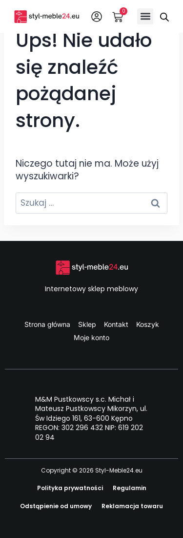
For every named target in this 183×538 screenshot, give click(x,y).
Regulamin (129, 488)
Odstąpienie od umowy (56, 506)
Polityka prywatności (70, 488)
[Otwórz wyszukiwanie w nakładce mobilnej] (164, 16)
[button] (145, 16)
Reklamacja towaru (132, 506)
